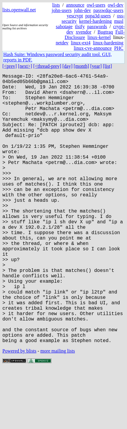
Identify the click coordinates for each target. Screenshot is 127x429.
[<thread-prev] (47, 66)
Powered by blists (19, 410)
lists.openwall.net (19, 9)
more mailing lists (57, 410)
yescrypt (75, 15)
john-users (62, 10)
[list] (107, 66)
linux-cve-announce (93, 48)
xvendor (83, 31)
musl (118, 21)
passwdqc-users (108, 10)
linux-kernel (99, 37)
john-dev (82, 10)
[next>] (25, 66)
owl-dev (115, 4)
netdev (62, 42)
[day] (67, 66)
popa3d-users (98, 15)
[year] (96, 66)
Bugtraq (105, 31)
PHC (118, 48)
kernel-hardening (95, 21)
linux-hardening (108, 42)
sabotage (64, 26)
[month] (81, 66)
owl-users (96, 4)
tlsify (80, 26)
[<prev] (9, 66)
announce (75, 4)
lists (56, 4)
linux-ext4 (81, 42)
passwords (97, 26)
